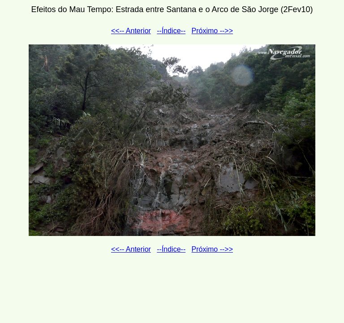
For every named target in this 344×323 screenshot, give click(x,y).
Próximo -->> (212, 31)
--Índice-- (171, 31)
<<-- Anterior (131, 31)
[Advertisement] (172, 283)
